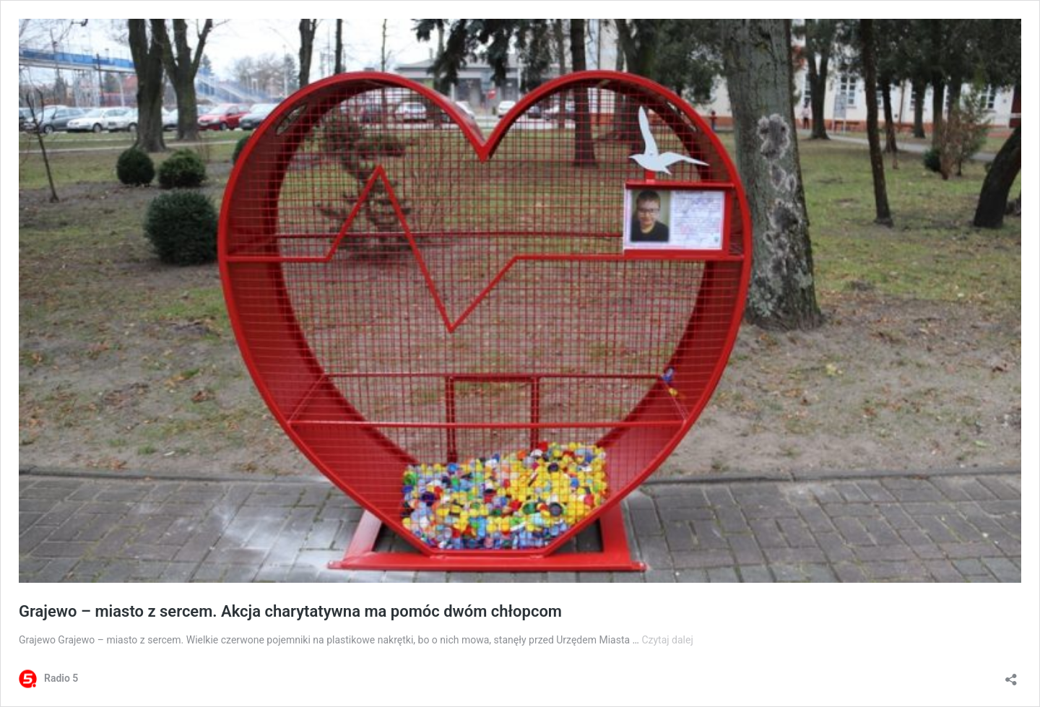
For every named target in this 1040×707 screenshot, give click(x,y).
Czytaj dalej (667, 640)
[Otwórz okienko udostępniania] (1011, 675)
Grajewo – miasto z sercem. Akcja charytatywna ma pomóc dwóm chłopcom (290, 611)
